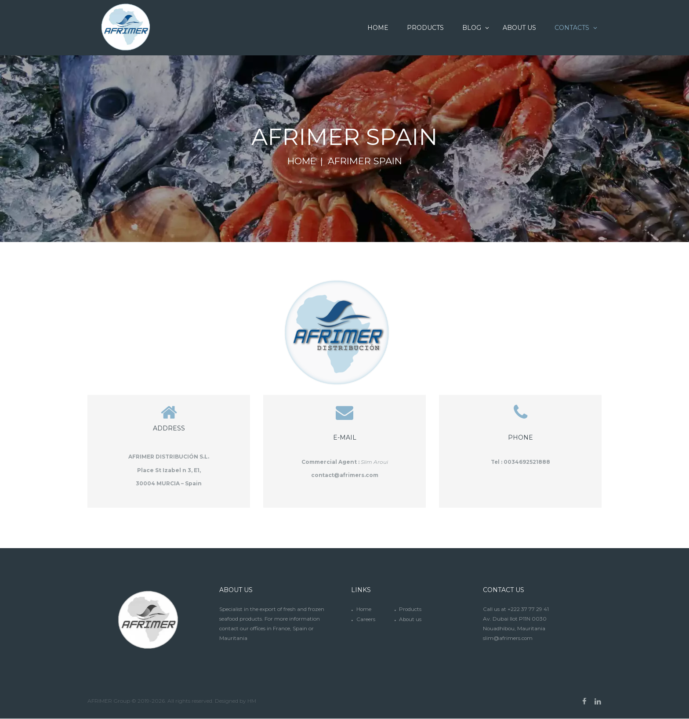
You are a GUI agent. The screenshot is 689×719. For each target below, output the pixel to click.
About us (410, 620)
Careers (365, 620)
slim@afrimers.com (508, 639)
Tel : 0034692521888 (520, 462)
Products (410, 610)
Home (301, 161)
